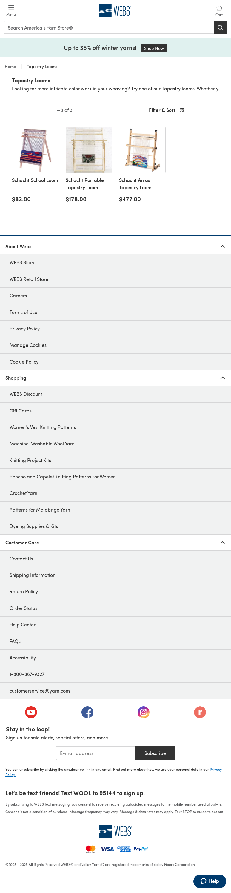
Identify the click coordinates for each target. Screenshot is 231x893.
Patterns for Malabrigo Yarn (40, 509)
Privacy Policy (25, 328)
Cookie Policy (24, 362)
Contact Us (21, 558)
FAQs (15, 641)
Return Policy (24, 591)
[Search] (220, 27)
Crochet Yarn (23, 493)
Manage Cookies (28, 345)
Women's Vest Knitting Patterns (43, 427)
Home (11, 66)
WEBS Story (22, 262)
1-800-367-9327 (27, 674)
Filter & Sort (167, 110)
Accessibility (23, 657)
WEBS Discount (26, 394)
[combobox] (109, 27)
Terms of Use (23, 312)
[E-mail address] (95, 753)
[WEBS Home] (115, 831)
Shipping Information (33, 575)
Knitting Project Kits (30, 460)
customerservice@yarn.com (40, 690)
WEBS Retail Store (29, 279)
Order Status (23, 608)
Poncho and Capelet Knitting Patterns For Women (63, 476)
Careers (18, 295)
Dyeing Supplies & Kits (34, 526)
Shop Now (155, 48)
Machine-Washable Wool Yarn (42, 443)
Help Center (23, 624)
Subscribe (155, 753)
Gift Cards (21, 410)
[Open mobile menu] (11, 11)
